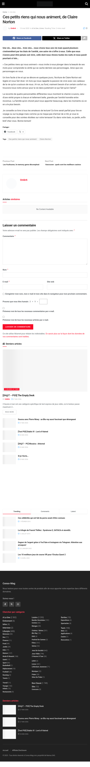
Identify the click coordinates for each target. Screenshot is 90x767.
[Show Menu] (3, 4)
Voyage (5, 691)
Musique (35, 677)
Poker (34, 680)
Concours (35, 695)
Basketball (6, 671)
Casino (63, 642)
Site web (50, 286)
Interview (6, 633)
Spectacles (65, 629)
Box (4, 642)
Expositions (65, 625)
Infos (5, 630)
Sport (5, 668)
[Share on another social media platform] (84, 38)
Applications (65, 639)
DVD (33, 642)
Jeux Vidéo (36, 659)
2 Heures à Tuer (12, 394)
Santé (5, 665)
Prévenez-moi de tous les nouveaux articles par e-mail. (26, 325)
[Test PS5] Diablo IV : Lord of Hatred (33, 437)
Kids (4, 655)
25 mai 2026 (23, 452)
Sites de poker (37, 682)
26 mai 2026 (23, 440)
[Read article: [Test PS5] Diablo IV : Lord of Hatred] (9, 440)
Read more (10, 416)
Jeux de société (37, 656)
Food (4, 649)
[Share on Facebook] (22, 38)
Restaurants (7, 697)
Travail (5, 688)
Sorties (64, 623)
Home (5, 12)
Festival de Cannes (38, 645)
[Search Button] (86, 4)
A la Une (12, 12)
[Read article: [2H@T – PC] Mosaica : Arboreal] (9, 452)
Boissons (6, 639)
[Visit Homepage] (45, 4)
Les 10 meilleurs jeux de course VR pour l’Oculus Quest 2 (42, 560)
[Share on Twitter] (61, 38)
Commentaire (9, 241)
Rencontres (65, 645)
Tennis (5, 683)
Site (33, 692)
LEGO (34, 666)
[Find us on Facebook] (5, 609)
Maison (5, 658)
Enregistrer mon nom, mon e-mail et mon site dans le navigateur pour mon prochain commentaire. (46, 299)
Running (6, 680)
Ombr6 (13, 28)
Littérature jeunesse (39, 672)
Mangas (34, 631)
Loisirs (34, 623)
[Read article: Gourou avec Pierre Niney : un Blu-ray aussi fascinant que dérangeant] (9, 428)
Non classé (36, 688)
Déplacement (7, 674)
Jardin (5, 652)
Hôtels (5, 694)
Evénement (7, 626)
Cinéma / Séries (37, 636)
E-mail (6, 286)
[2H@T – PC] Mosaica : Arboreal (31, 449)
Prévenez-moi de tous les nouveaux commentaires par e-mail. (28, 316)
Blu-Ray (34, 638)
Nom (5, 274)
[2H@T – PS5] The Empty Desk (18, 400)
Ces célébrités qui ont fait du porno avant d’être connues (41, 523)
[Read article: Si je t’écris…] (9, 465)
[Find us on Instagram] (17, 609)
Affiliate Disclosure (19, 756)
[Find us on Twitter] (11, 609)
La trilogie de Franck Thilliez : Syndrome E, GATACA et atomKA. (44, 535)
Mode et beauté (8, 662)
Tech (63, 633)
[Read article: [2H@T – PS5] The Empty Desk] (45, 375)
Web (62, 636)
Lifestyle (6, 637)
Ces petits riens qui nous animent (23, 140)
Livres (41, 28)
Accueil (5, 756)
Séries (34, 651)
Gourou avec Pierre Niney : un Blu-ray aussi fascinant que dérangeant (47, 425)
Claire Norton (45, 140)
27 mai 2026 (16, 404)
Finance (5, 646)
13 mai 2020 (24, 28)
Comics (34, 628)
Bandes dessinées (38, 625)
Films (34, 648)
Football (6, 677)
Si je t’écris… (23, 461)
